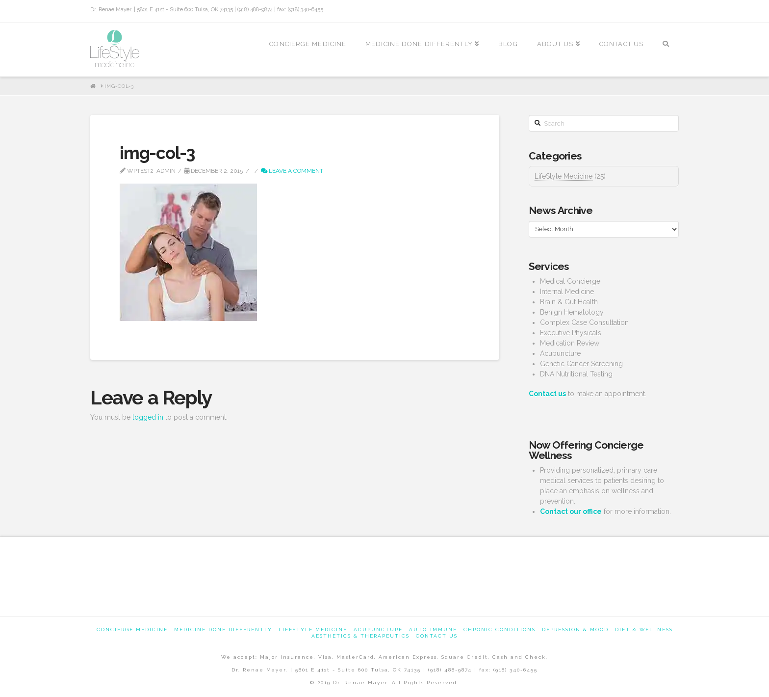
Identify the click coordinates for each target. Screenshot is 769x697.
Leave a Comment (292, 170)
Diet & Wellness (644, 629)
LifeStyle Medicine (563, 176)
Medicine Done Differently (223, 629)
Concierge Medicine (132, 629)
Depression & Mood (575, 629)
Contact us (437, 636)
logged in (147, 417)
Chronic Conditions (499, 629)
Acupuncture (378, 629)
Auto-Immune (433, 629)
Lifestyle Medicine (313, 629)
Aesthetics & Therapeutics (360, 636)
